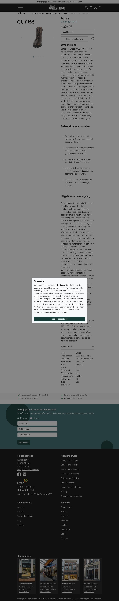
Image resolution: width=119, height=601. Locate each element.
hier (39, 304)
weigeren (68, 307)
